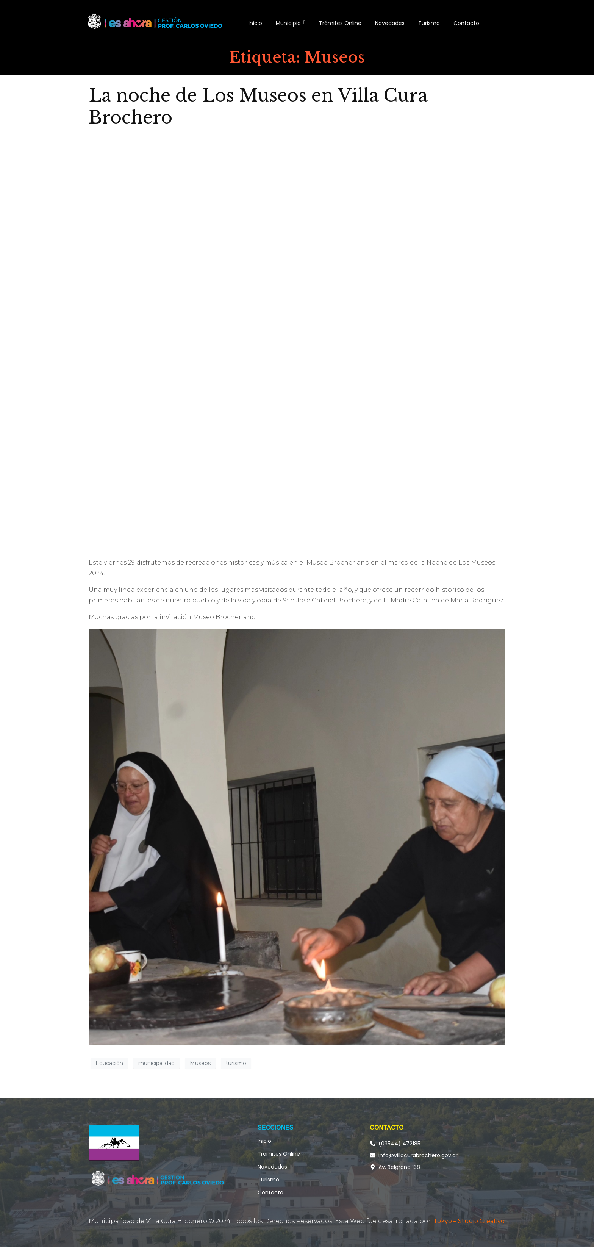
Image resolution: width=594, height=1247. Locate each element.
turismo (236, 1063)
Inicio (264, 1141)
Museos (200, 1063)
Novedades (272, 1166)
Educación (109, 1063)
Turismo (268, 1179)
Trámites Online (279, 1154)
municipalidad (156, 1063)
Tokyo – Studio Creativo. (469, 1221)
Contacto (270, 1192)
